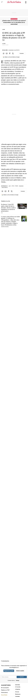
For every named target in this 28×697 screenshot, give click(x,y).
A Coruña (17, 687)
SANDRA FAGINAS (5, 226)
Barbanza (17, 694)
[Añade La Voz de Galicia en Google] (11, 57)
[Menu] (2, 2)
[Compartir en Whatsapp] (3, 53)
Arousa (17, 691)
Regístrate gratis (9, 670)
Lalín (10, 186)
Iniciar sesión (20, 670)
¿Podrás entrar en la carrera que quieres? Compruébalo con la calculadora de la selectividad (14, 22)
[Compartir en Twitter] (13, 53)
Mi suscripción (5, 687)
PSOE (16, 186)
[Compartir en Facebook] (10, 53)
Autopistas (21, 186)
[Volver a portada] (14, 2)
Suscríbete (4, 695)
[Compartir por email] (6, 53)
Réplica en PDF (5, 690)
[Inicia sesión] (25, 2)
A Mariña (17, 689)
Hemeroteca (4, 692)
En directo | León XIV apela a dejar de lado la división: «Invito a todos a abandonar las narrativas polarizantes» (8, 208)
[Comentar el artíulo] (22, 53)
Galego (17, 680)
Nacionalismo (5, 187)
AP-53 (13, 186)
